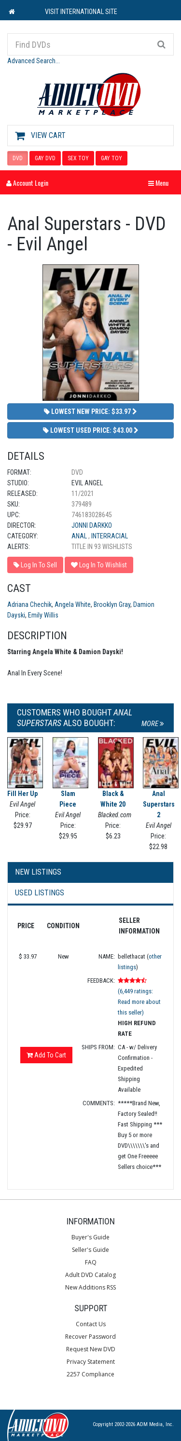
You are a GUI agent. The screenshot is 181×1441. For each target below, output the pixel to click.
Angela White (73, 604)
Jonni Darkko (91, 525)
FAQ (91, 1262)
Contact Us (91, 1324)
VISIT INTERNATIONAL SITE (81, 11)
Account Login (27, 183)
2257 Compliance (90, 1374)
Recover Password (90, 1336)
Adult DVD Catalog (90, 1275)
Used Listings (39, 892)
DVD (18, 158)
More (152, 723)
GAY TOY (111, 158)
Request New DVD (90, 1349)
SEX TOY (78, 158)
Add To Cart (46, 1055)
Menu (161, 183)
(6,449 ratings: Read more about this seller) (139, 1002)
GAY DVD (45, 158)
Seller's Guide (90, 1250)
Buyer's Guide (90, 1237)
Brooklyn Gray (112, 604)
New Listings (38, 872)
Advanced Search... (33, 61)
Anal (79, 536)
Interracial (109, 536)
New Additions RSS (90, 1287)
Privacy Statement (91, 1362)
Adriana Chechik (29, 604)
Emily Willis (43, 615)
